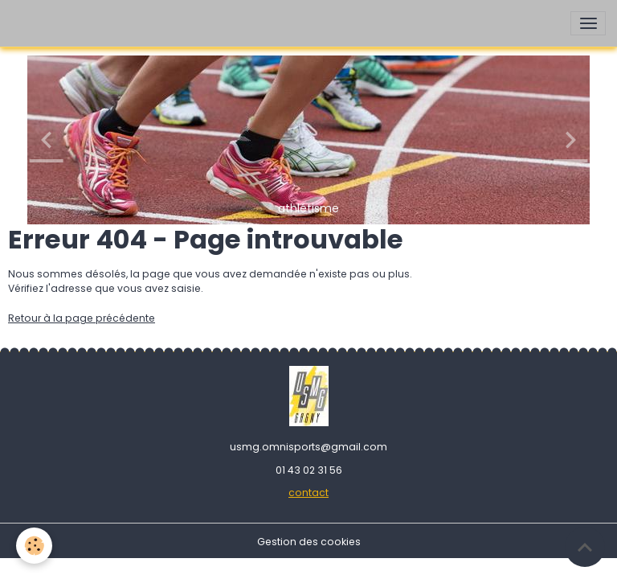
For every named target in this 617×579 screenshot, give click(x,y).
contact (308, 492)
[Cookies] (34, 546)
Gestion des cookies (309, 541)
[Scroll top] (585, 547)
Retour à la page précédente (81, 318)
